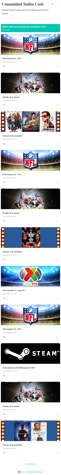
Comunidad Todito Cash (22, 4)
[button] (57, 66)
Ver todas (6, 30)
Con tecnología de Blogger (30, 472)
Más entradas (31, 464)
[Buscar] (52, 4)
